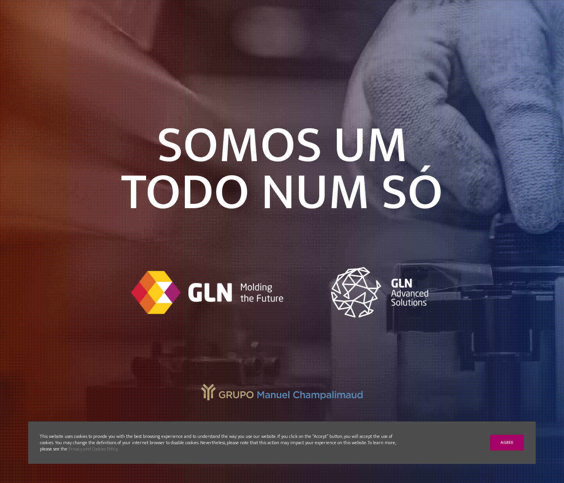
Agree (507, 442)
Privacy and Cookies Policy (93, 449)
